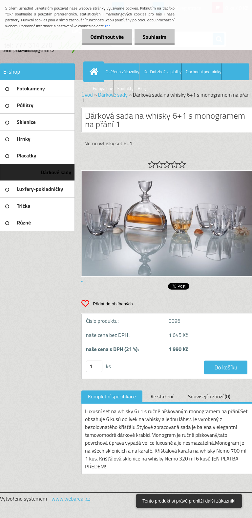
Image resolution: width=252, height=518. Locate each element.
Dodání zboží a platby (162, 71)
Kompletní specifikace (112, 396)
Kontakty (125, 88)
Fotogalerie (103, 88)
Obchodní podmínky (203, 71)
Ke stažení (162, 396)
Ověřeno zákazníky (122, 71)
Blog (142, 88)
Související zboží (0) (209, 396)
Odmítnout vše (107, 37)
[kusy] (94, 366)
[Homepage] (95, 71)
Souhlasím (154, 37)
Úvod (87, 95)
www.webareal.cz (71, 499)
